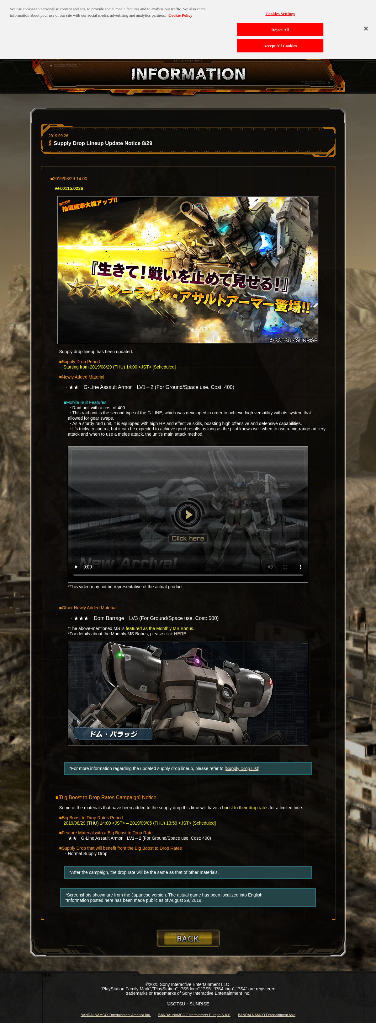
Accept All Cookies (280, 42)
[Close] (366, 25)
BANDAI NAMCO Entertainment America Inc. (116, 1015)
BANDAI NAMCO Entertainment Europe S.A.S (194, 1015)
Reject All (280, 26)
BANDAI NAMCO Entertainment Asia (266, 1015)
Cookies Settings (280, 10)
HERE (180, 633)
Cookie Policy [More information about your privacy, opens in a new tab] (180, 11)
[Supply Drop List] (242, 768)
